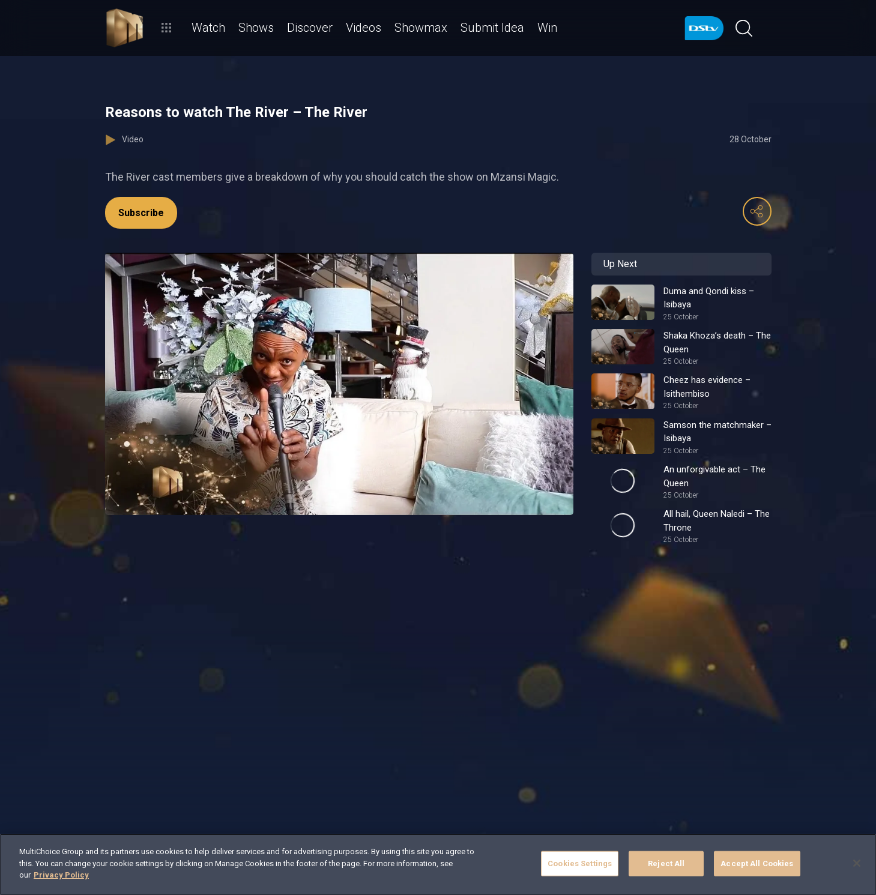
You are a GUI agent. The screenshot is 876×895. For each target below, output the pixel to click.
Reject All (666, 863)
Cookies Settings (580, 863)
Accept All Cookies (756, 863)
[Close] (857, 863)
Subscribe (141, 212)
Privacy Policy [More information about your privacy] (61, 874)
